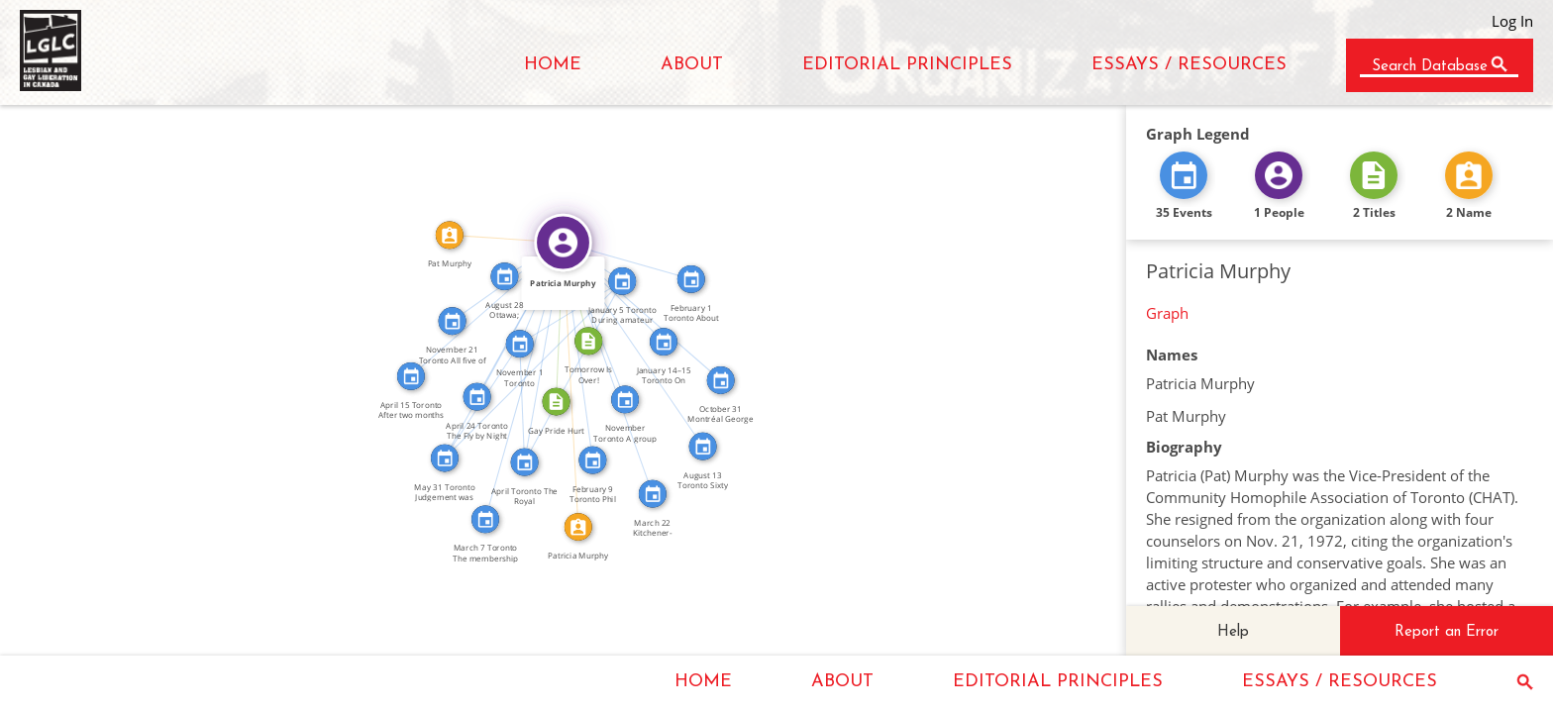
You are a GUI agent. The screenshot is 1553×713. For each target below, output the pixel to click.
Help (1233, 632)
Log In (1512, 21)
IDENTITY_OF (578, 385)
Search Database (1430, 66)
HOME (552, 64)
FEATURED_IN (601, 318)
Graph (1167, 313)
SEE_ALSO (530, 403)
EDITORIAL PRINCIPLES (907, 64)
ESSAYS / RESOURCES (1189, 64)
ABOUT (692, 64)
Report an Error (1447, 632)
